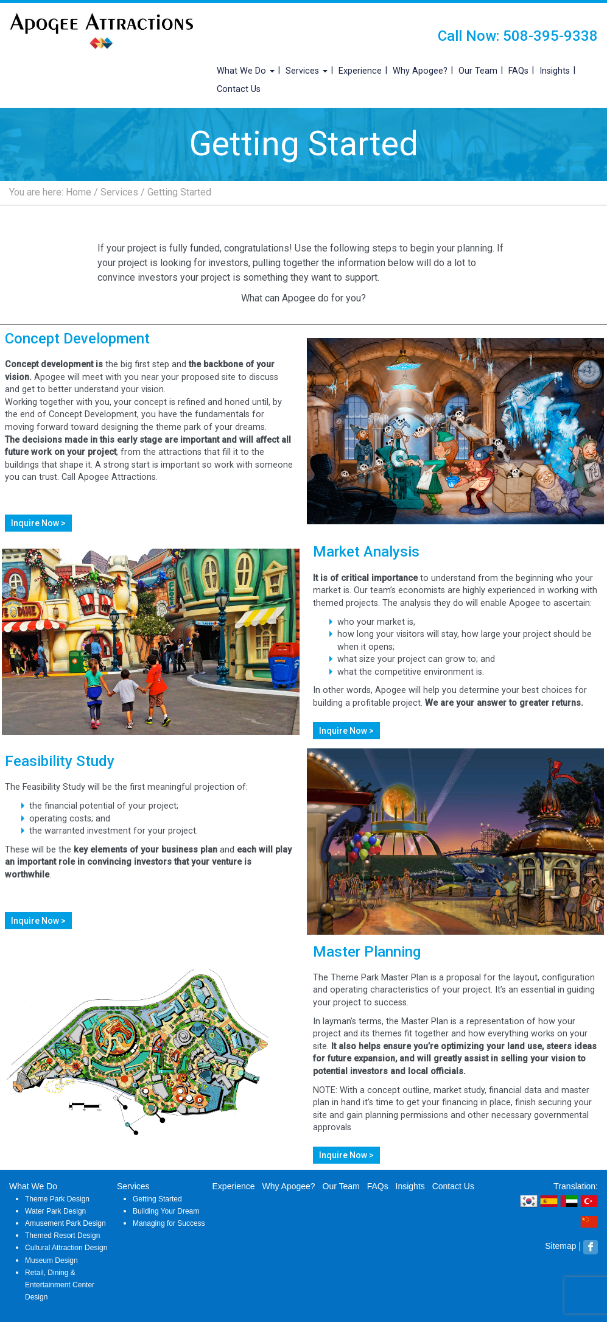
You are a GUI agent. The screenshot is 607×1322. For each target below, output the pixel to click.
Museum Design (51, 1260)
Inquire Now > (38, 523)
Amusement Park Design (65, 1223)
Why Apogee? (420, 71)
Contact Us (239, 89)
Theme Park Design (57, 1199)
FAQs (518, 71)
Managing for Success (169, 1223)
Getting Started (157, 1199)
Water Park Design (55, 1211)
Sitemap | (563, 1246)
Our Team (477, 71)
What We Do (246, 71)
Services (307, 71)
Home (78, 192)
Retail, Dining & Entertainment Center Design (59, 1284)
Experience (360, 71)
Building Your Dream (166, 1211)
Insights (554, 71)
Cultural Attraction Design (66, 1247)
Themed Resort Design (62, 1235)
